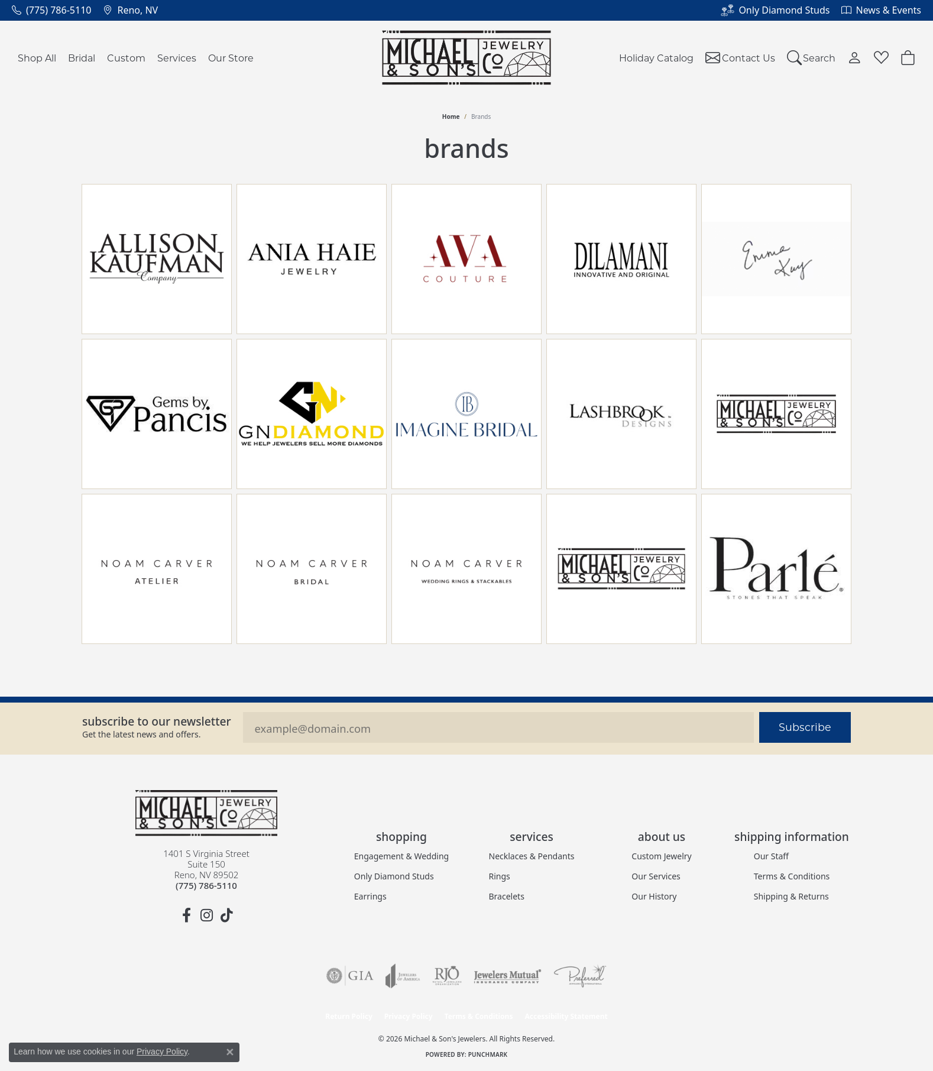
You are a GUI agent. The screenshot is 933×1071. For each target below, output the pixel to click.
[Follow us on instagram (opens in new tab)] (206, 915)
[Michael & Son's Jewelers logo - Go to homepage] (467, 57)
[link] (51, 10)
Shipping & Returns (791, 896)
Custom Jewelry (661, 856)
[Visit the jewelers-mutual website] (508, 976)
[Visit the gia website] (350, 976)
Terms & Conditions (792, 876)
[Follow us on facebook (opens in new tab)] (186, 915)
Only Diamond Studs (394, 876)
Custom (126, 57)
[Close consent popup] (230, 1052)
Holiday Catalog (656, 57)
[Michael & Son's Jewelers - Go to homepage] (206, 813)
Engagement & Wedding (401, 856)
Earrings (370, 896)
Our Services (655, 876)
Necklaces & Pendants (532, 856)
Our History (653, 896)
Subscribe (805, 727)
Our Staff (771, 856)
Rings (499, 876)
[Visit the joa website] (402, 976)
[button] (811, 58)
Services (176, 57)
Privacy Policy (408, 1016)
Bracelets (506, 896)
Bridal (81, 57)
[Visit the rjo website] (447, 976)
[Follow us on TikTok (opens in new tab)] (226, 915)
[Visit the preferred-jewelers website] (580, 976)
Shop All (37, 57)
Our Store (231, 57)
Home (451, 116)
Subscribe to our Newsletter (156, 721)
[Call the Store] (206, 885)
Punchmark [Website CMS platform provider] (488, 1054)
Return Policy (348, 1016)
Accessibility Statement (565, 1016)
